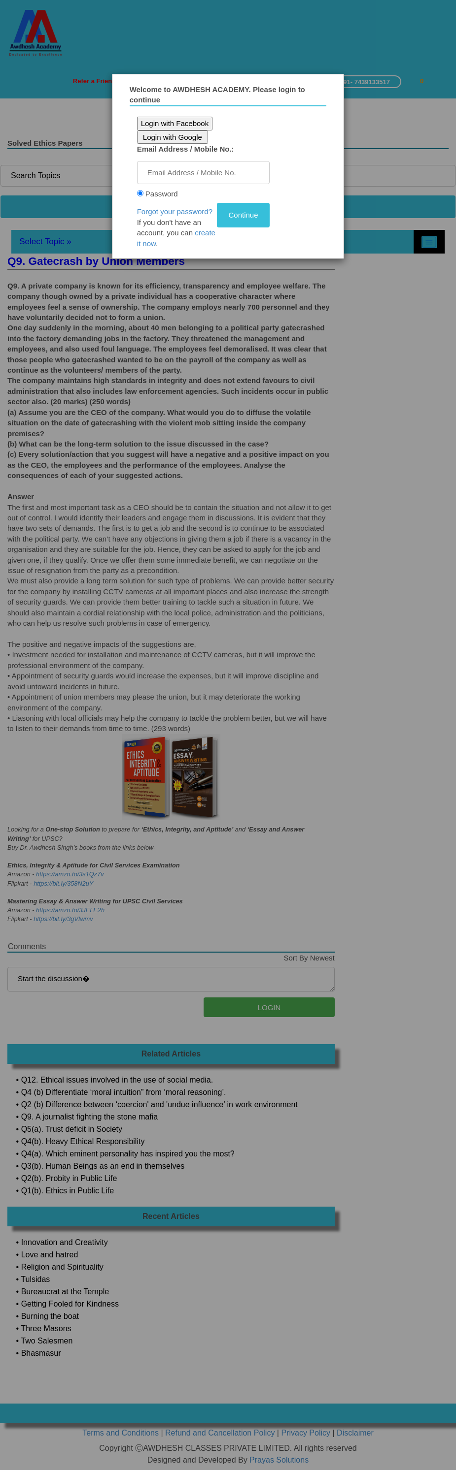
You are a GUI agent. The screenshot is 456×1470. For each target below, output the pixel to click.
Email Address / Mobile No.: (185, 149)
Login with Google (172, 137)
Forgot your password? (174, 211)
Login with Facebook (175, 123)
